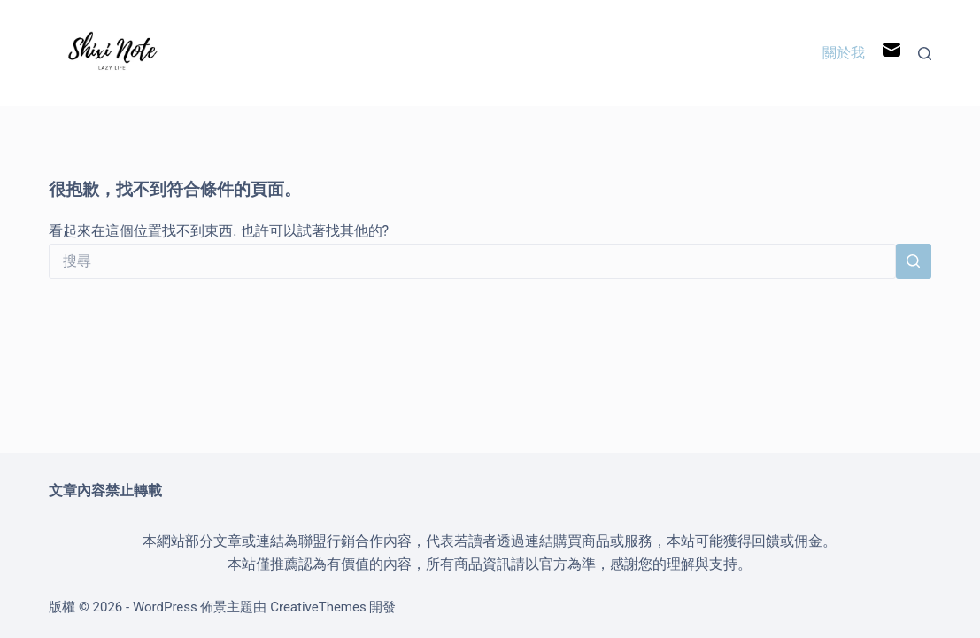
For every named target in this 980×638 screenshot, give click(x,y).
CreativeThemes (318, 607)
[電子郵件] (891, 53)
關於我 (843, 52)
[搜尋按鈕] (913, 261)
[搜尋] (924, 53)
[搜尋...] (472, 261)
